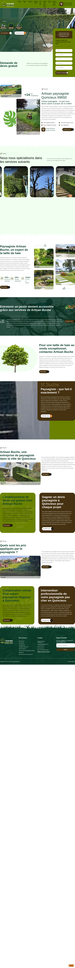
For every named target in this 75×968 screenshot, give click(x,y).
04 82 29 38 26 (68, 3)
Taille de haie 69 (40, 3)
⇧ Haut (71, 965)
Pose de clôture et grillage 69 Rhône (44, 4)
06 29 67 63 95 (68, 5)
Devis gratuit (5, 287)
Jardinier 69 (19, 2)
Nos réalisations (6, 33)
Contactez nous (20, 33)
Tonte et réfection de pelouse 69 (54, 3)
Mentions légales (71, 661)
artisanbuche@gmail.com (43, 644)
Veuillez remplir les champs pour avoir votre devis (63, 41)
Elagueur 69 (25, 2)
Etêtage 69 (49, 2)
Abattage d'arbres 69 (36, 2)
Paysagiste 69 (30, 2)
